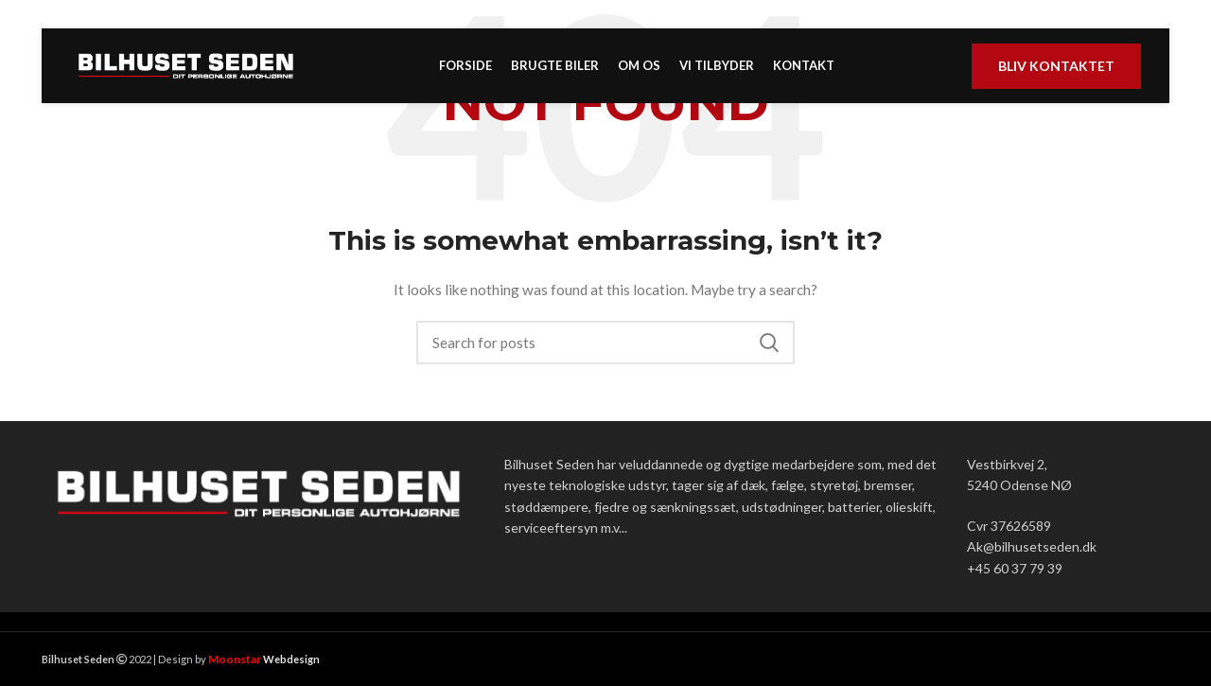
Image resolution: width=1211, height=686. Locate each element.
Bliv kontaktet (1056, 78)
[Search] (605, 342)
